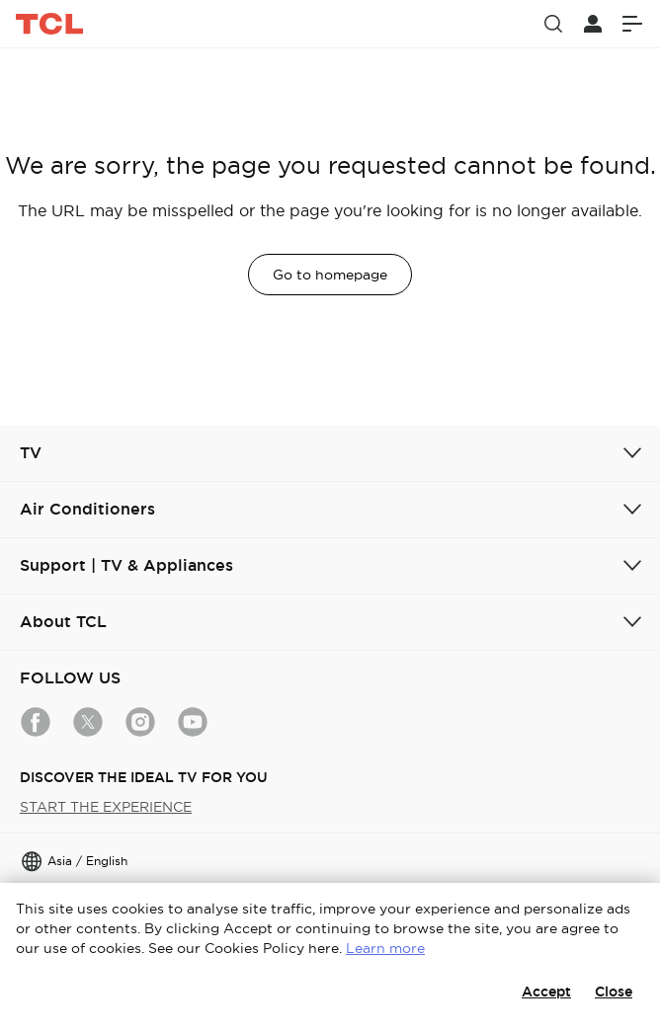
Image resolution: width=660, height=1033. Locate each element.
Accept (546, 991)
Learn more (385, 948)
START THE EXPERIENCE (106, 807)
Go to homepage (330, 274)
